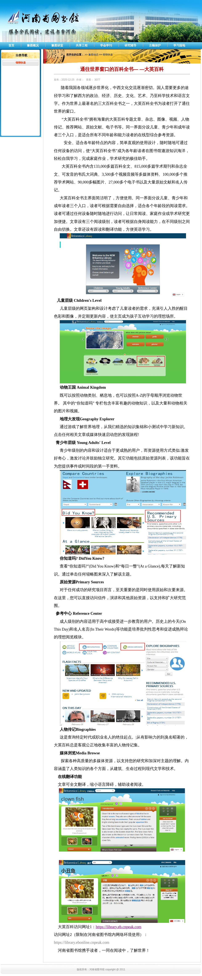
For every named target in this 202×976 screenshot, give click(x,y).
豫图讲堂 (57, 45)
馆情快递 (21, 62)
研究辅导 (130, 45)
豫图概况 (33, 45)
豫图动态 (93, 54)
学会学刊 (106, 45)
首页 (11, 45)
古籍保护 (155, 45)
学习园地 (179, 45)
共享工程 (82, 45)
